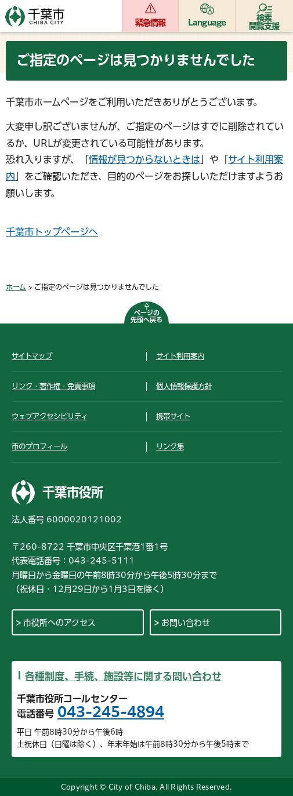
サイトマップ (32, 355)
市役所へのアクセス (59, 623)
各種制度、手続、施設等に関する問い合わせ (123, 676)
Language (207, 23)
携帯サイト (173, 416)
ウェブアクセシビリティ (50, 416)
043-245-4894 (110, 712)
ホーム (16, 286)
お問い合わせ (185, 623)
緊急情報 (150, 23)
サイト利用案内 (180, 355)
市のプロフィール (39, 446)
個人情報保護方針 (184, 386)
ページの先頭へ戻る (146, 316)
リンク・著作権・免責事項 (53, 386)
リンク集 (170, 446)
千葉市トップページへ (52, 232)
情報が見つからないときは (144, 159)
